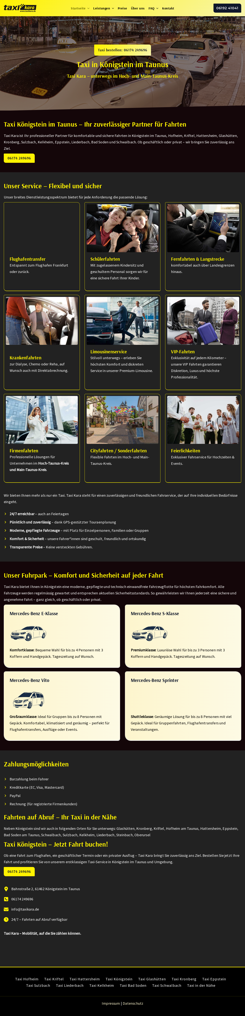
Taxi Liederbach (70, 985)
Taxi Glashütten (152, 979)
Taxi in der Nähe (201, 985)
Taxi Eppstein (214, 979)
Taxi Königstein (119, 979)
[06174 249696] (18, 899)
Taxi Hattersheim (84, 979)
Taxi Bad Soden (133, 985)
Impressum (111, 1003)
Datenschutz (133, 1003)
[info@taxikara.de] (21, 909)
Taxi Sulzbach (38, 985)
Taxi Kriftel (54, 979)
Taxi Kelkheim (101, 985)
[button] (87, 8)
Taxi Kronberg (184, 979)
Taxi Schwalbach (166, 985)
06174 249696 (19, 158)
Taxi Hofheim (27, 979)
